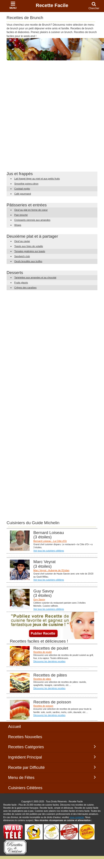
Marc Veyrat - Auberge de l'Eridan (51, 570)
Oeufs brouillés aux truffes (28, 261)
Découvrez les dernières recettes (49, 661)
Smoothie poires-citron (26, 183)
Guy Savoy (39, 599)
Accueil (14, 726)
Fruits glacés (21, 282)
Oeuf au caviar (22, 241)
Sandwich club (22, 256)
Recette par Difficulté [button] (52, 767)
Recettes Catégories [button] (52, 746)
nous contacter (77, 817)
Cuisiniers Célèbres (25, 788)
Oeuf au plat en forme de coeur (31, 210)
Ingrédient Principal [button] (52, 757)
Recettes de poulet (42, 652)
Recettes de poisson (43, 706)
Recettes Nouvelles (25, 737)
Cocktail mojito (22, 188)
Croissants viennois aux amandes (32, 220)
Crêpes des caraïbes (25, 287)
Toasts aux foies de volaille (28, 246)
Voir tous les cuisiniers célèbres (48, 551)
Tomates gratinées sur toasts (29, 251)
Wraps (17, 225)
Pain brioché (21, 215)
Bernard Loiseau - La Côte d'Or (50, 541)
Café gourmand (22, 193)
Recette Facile (52, 5)
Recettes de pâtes (42, 679)
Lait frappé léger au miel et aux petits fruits (37, 178)
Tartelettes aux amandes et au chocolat (35, 277)
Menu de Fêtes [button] (52, 777)
